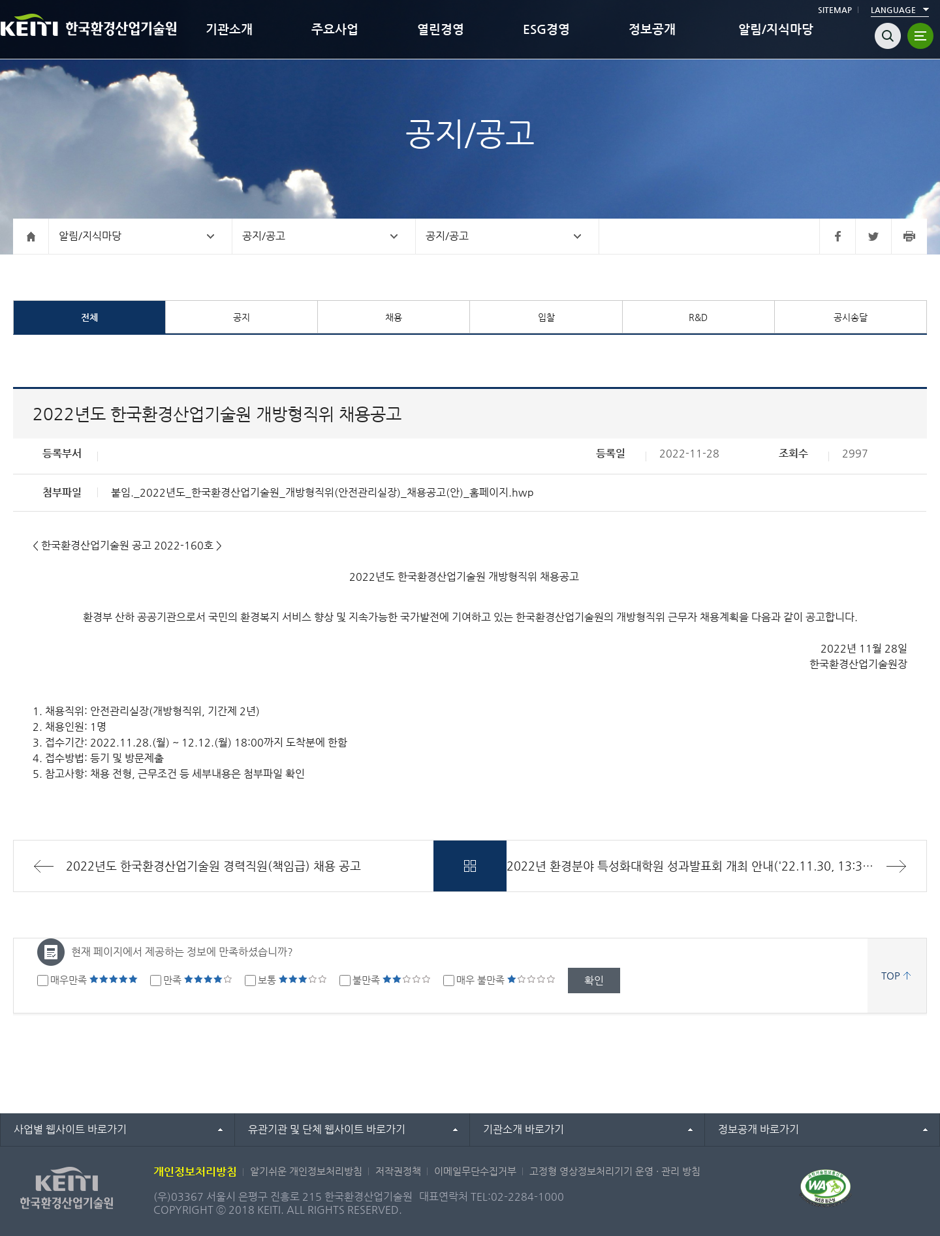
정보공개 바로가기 (758, 1129)
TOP (890, 975)
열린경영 (440, 29)
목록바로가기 (470, 866)
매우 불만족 (506, 979)
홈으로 (31, 236)
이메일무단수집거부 (475, 1171)
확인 (594, 980)
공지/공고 (263, 236)
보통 (292, 979)
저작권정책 (398, 1171)
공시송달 (851, 317)
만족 (197, 979)
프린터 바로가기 (909, 236)
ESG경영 (546, 29)
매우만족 (94, 979)
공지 (241, 317)
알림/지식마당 (775, 29)
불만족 (391, 979)
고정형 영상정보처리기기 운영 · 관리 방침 (614, 1171)
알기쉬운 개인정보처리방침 (306, 1171)
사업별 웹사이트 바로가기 (70, 1129)
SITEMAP (835, 9)
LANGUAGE (893, 9)
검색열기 (888, 36)
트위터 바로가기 (873, 236)
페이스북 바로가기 (837, 236)
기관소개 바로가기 (523, 1129)
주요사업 (334, 29)
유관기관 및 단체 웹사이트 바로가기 (326, 1129)
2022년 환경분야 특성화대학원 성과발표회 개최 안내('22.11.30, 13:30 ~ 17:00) (713, 866)
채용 (393, 317)
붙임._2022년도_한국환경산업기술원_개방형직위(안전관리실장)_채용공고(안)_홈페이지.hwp (322, 492)
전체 (89, 317)
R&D (698, 317)
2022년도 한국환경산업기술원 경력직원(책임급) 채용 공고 (213, 866)
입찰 (546, 317)
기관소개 (229, 29)
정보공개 (652, 29)
